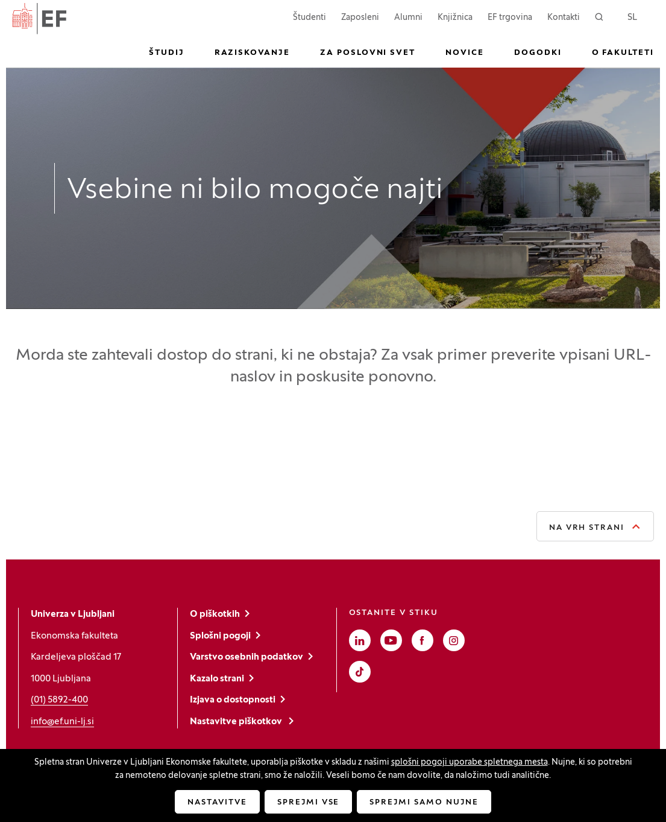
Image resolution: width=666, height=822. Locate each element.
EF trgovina (510, 16)
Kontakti (563, 18)
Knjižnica (455, 18)
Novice (464, 53)
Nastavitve (217, 802)
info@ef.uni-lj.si (62, 722)
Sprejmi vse (308, 802)
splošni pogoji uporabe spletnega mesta (469, 762)
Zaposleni (360, 16)
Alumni (408, 18)
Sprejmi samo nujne (423, 802)
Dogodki (538, 53)
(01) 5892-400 (59, 700)
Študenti (309, 16)
